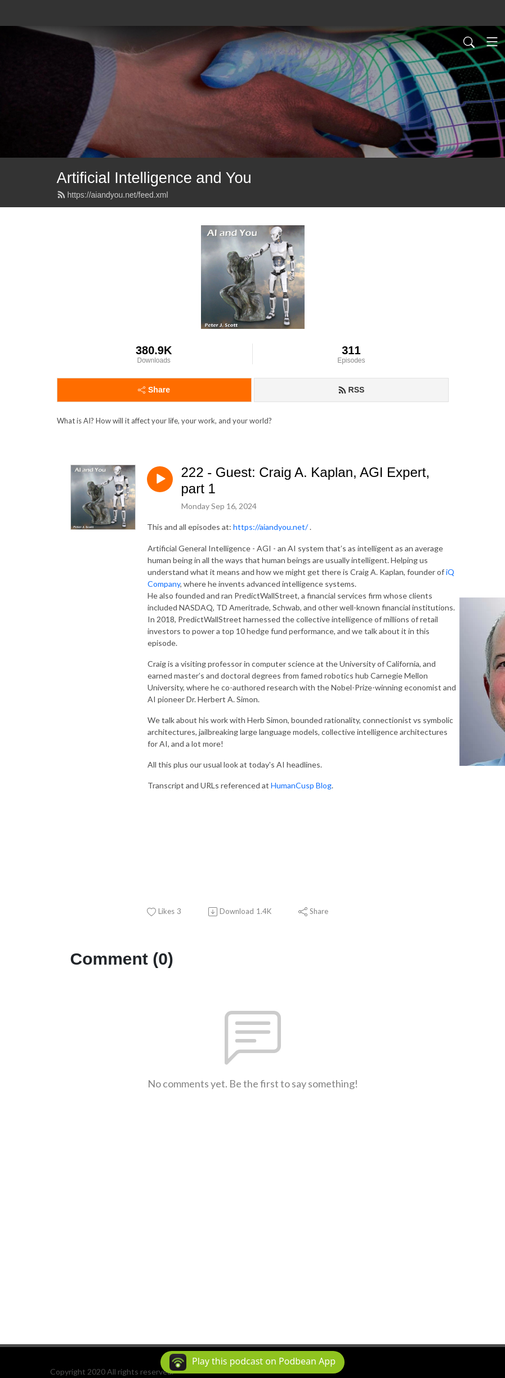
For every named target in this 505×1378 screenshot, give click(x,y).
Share (154, 389)
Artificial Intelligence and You (154, 177)
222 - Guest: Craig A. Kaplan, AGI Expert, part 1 (305, 480)
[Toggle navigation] (492, 41)
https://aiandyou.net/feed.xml (112, 194)
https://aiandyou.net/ (270, 527)
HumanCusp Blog (301, 785)
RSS (351, 389)
